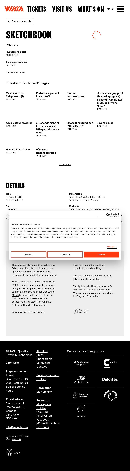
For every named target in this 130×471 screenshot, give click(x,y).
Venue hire (43, 362)
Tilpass (65, 254)
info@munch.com (17, 427)
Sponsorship (44, 359)
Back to (21, 21)
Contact (41, 366)
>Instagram (43, 404)
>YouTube (42, 412)
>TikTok (41, 408)
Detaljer (110, 247)
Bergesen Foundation (87, 296)
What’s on (91, 9)
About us (42, 351)
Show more (65, 165)
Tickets (36, 9)
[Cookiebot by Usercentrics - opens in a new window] (108, 215)
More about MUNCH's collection (28, 312)
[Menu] (120, 9)
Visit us (62, 9)
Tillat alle (101, 254)
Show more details (15, 72)
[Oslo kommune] (24, 452)
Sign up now (44, 391)
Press (39, 355)
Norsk (110, 9)
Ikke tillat (29, 254)
